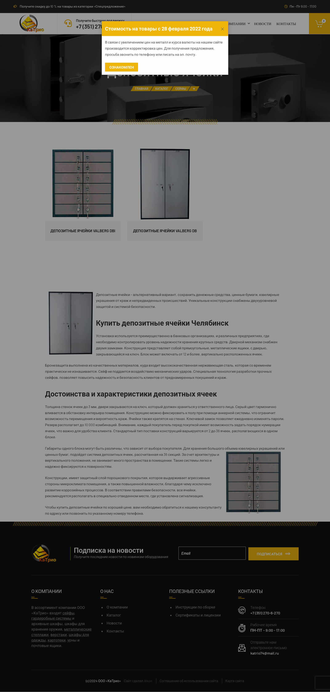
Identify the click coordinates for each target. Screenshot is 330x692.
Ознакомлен (121, 67)
